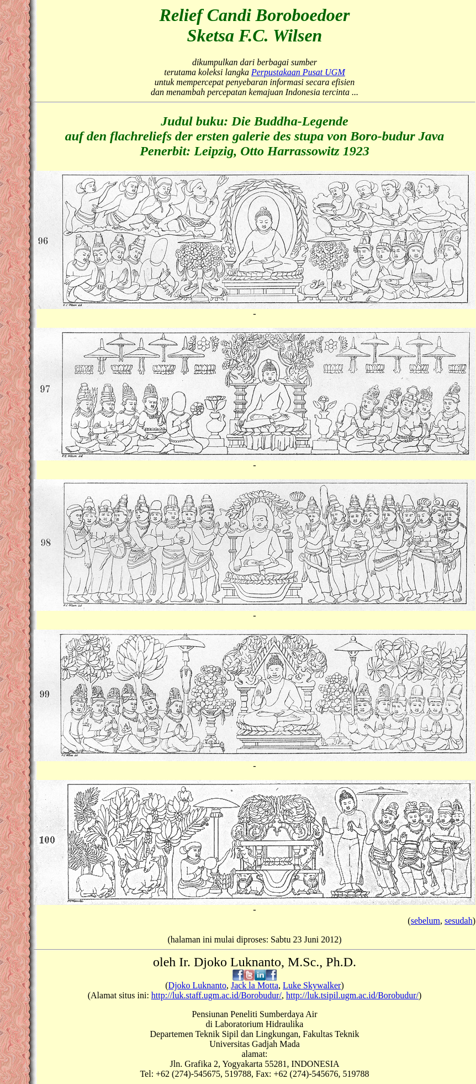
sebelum (425, 920)
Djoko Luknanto (197, 985)
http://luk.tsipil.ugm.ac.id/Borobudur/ (352, 995)
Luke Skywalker (312, 985)
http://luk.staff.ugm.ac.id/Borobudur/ (216, 995)
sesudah (459, 920)
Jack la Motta (254, 985)
